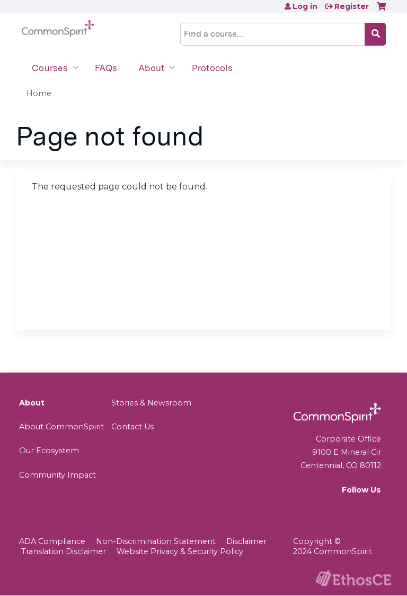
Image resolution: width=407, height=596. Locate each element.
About (151, 68)
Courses (50, 68)
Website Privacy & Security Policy (180, 551)
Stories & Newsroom (151, 403)
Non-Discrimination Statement (156, 541)
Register (351, 6)
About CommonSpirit (61, 426)
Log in (305, 6)
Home (38, 93)
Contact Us (132, 426)
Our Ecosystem (49, 450)
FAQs (106, 68)
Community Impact (57, 475)
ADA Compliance (52, 541)
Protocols (212, 68)
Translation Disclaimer (63, 551)
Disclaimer (246, 541)
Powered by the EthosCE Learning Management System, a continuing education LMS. (353, 578)
